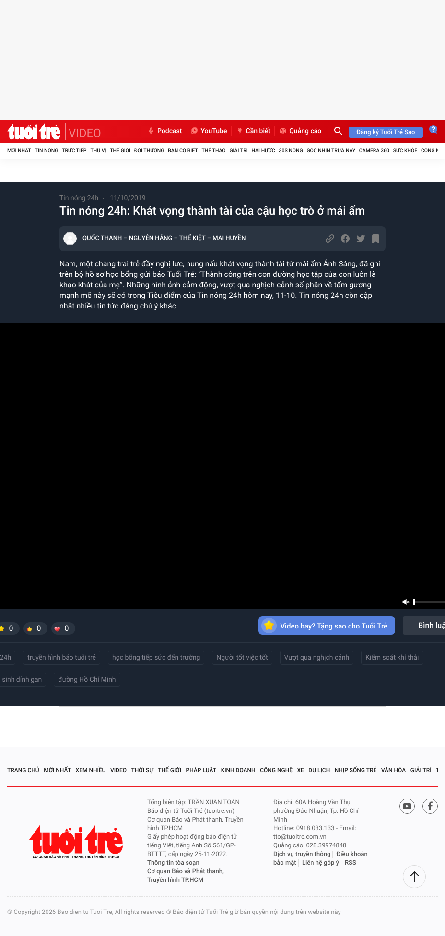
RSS (350, 863)
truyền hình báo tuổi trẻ (61, 658)
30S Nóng (291, 151)
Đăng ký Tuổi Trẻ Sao (385, 132)
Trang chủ (23, 770)
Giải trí (238, 151)
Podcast (164, 131)
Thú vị (98, 151)
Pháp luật (201, 770)
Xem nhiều (91, 770)
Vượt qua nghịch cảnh (317, 658)
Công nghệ (276, 770)
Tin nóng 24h (78, 198)
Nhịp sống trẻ (356, 770)
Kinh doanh (238, 770)
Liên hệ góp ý (320, 863)
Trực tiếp (74, 151)
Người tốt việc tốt (242, 658)
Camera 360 (374, 151)
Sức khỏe (405, 151)
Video (118, 770)
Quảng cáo (300, 131)
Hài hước (263, 151)
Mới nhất (19, 151)
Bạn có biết (183, 151)
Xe (300, 770)
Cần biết (253, 131)
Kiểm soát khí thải (392, 658)
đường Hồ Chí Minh (87, 680)
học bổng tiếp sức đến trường (156, 658)
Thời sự (142, 770)
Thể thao (213, 151)
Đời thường (149, 151)
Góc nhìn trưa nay (330, 151)
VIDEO (85, 133)
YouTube (208, 131)
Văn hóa (393, 770)
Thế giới (120, 151)
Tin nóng (47, 151)
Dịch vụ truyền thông (301, 854)
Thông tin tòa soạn (173, 863)
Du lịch (319, 770)
